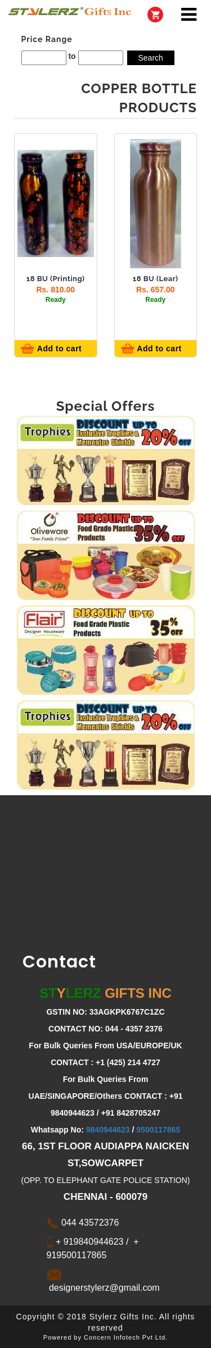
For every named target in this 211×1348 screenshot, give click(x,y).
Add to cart (58, 348)
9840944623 (108, 1129)
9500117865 (158, 1129)
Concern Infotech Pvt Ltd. (126, 1337)
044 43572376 (83, 1222)
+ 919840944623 (88, 1241)
